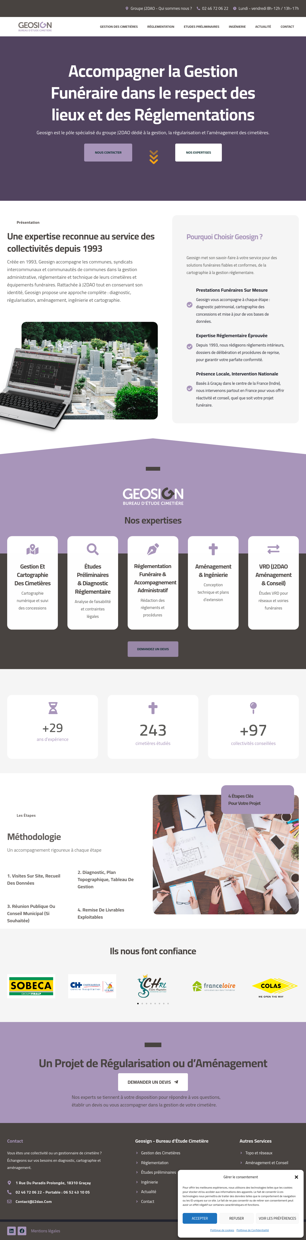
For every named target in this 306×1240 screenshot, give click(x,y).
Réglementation (160, 26)
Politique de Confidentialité (252, 1230)
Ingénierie (237, 26)
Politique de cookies (222, 1230)
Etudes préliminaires (201, 26)
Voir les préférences (277, 1218)
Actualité (263, 26)
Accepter (200, 1218)
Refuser (236, 1218)
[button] (296, 1177)
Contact (287, 26)
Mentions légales (45, 1231)
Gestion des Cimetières (119, 26)
